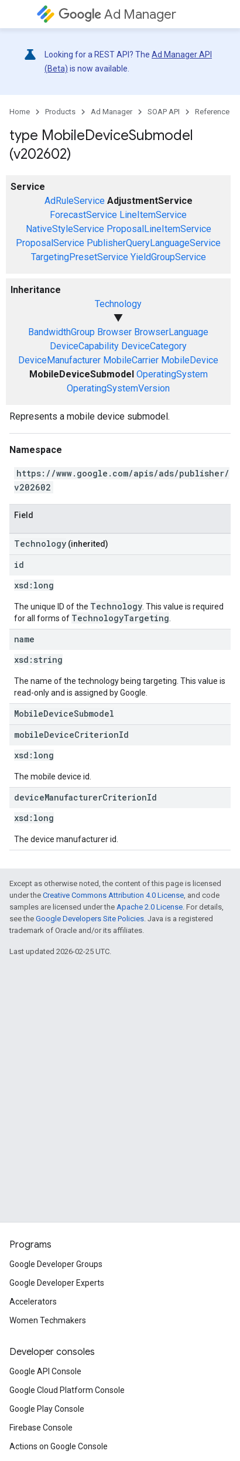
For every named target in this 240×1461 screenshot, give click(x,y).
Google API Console (45, 1371)
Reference (212, 111)
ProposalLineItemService (159, 228)
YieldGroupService (168, 257)
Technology (118, 303)
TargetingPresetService (79, 257)
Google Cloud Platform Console (67, 1390)
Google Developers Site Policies (90, 918)
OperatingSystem (172, 374)
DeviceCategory (154, 346)
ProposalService (50, 242)
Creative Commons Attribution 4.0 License (113, 895)
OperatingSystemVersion (118, 388)
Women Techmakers (47, 1320)
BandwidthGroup (61, 332)
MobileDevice (189, 360)
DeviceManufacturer (59, 360)
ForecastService (83, 214)
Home (19, 111)
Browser (114, 332)
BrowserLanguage (171, 332)
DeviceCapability (84, 346)
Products (60, 111)
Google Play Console (46, 1409)
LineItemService (153, 214)
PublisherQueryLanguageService (154, 242)
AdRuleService (74, 200)
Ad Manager (117, 14)
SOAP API (164, 111)
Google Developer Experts (56, 1283)
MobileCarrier (131, 360)
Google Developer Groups (55, 1264)
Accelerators (33, 1301)
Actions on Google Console (58, 1446)
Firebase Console (41, 1427)
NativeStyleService (65, 228)
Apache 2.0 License (149, 907)
